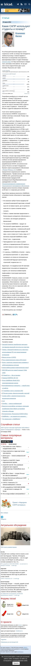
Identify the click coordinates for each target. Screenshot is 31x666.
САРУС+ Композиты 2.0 (7, 578)
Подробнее (3, 639)
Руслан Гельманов (5, 581)
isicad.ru (20, 625)
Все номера (4, 513)
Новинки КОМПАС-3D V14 (10, 378)
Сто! (3, 401)
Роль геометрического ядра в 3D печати (14, 360)
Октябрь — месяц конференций (12, 403)
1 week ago (14, 565)
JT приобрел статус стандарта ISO (12, 390)
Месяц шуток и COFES (9, 357)
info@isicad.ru (19, 631)
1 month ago (16, 578)
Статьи (5, 18)
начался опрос (6, 62)
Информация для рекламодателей (9, 642)
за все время (13, 444)
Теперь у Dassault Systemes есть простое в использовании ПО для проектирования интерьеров (15, 352)
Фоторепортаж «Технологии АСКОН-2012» (15, 414)
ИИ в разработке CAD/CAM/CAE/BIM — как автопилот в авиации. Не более (14, 489)
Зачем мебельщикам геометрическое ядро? (15, 367)
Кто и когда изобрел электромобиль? (14, 494)
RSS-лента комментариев (9, 547)
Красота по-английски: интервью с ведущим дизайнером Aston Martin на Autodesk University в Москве (15, 408)
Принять (16, 663)
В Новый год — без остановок (11, 375)
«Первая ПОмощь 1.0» (9, 170)
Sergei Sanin (3, 568)
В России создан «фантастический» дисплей (15, 393)
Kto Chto (3, 552)
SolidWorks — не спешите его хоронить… (14, 416)
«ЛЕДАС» (25, 647)
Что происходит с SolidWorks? (11, 419)
